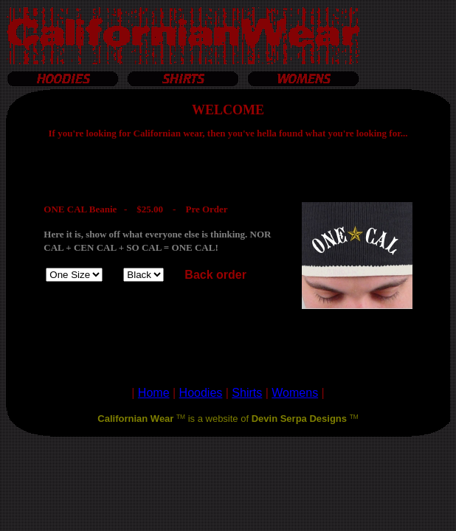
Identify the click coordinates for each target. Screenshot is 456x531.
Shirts (247, 392)
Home (154, 392)
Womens (295, 392)
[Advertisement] (228, 470)
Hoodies (201, 392)
